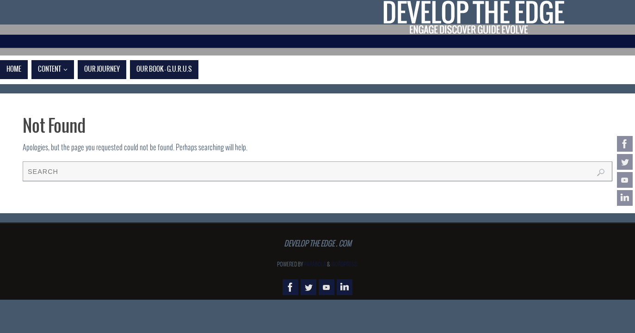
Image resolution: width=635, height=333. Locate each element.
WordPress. (344, 265)
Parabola (315, 265)
